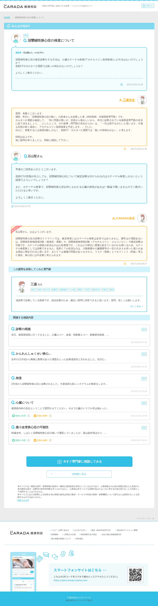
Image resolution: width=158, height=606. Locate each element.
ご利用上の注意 (69, 534)
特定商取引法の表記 (89, 534)
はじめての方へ (80, 530)
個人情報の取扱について (61, 539)
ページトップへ (144, 518)
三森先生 (129, 100)
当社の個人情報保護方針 (111, 534)
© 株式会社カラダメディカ (79, 597)
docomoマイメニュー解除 (127, 530)
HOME (7, 17)
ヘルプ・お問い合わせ (60, 530)
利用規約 (54, 534)
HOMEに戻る (79, 474)
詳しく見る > (136, 306)
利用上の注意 (23, 500)
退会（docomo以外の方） (101, 530)
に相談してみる (82, 461)
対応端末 (79, 539)
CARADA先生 (125, 218)
